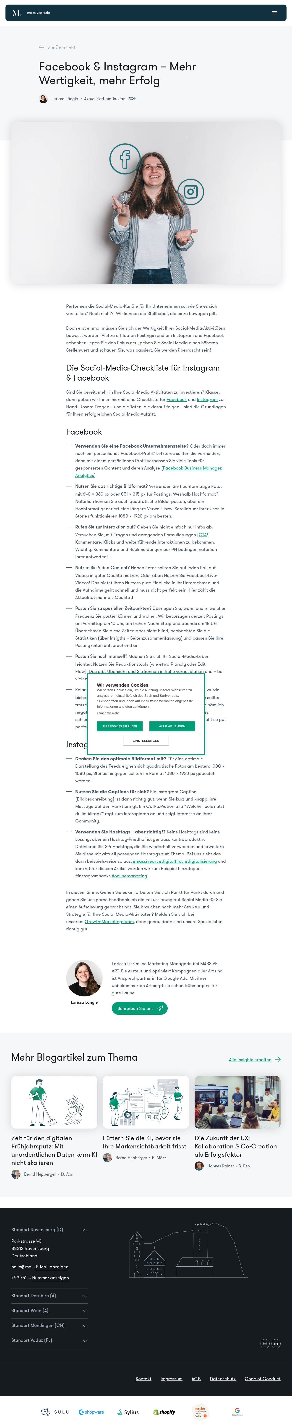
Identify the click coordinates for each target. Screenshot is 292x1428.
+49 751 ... (40, 1277)
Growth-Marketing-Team (109, 921)
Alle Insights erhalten (250, 1059)
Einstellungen (146, 740)
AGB (196, 1378)
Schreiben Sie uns (135, 1008)
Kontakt (143, 1378)
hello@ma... (39, 1266)
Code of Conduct (263, 1378)
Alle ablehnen (172, 726)
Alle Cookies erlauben (120, 726)
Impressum (171, 1378)
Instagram (207, 399)
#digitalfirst (171, 861)
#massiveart (145, 861)
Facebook (177, 399)
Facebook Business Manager (192, 468)
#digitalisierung (201, 861)
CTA (203, 534)
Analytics (84, 475)
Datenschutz (223, 1378)
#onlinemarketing (129, 876)
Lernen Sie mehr (108, 713)
